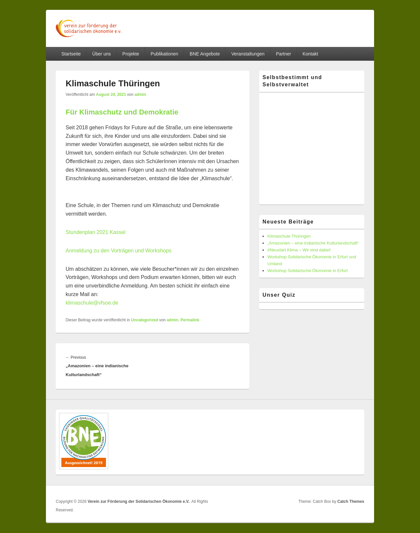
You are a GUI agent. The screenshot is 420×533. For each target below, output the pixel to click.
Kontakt (310, 53)
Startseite (71, 53)
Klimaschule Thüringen (289, 236)
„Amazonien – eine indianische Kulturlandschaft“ (313, 243)
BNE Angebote (205, 53)
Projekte (130, 53)
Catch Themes (350, 501)
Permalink (189, 320)
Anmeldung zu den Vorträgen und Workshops (119, 250)
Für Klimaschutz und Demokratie (122, 112)
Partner (283, 53)
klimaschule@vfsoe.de (92, 303)
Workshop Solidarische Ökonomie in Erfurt (307, 270)
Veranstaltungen (247, 53)
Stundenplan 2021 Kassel (95, 232)
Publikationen (164, 53)
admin (140, 94)
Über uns (101, 53)
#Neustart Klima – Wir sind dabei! (299, 249)
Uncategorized (144, 320)
